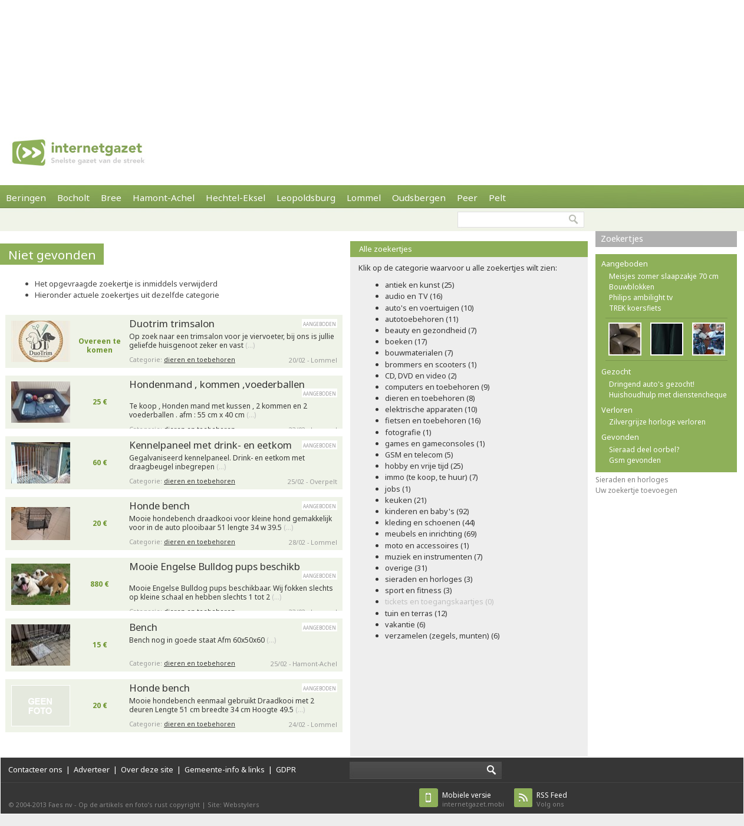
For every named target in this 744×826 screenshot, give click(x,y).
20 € (100, 523)
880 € (99, 584)
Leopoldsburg (305, 197)
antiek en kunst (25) (420, 284)
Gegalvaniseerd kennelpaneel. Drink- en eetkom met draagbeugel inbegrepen (217, 462)
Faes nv (60, 804)
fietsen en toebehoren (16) (433, 420)
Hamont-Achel (164, 197)
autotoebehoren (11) (422, 319)
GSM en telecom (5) (419, 454)
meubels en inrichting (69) (431, 533)
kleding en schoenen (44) (430, 522)
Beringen (26, 197)
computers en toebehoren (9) (437, 386)
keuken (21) (406, 500)
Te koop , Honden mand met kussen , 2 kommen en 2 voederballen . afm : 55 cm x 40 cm (218, 411)
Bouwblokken (631, 287)
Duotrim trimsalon (172, 323)
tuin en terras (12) (416, 613)
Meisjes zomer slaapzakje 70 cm (664, 276)
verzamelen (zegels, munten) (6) (442, 635)
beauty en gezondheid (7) (431, 330)
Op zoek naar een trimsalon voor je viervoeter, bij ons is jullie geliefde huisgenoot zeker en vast (231, 341)
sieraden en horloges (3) (429, 579)
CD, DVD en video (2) (421, 375)
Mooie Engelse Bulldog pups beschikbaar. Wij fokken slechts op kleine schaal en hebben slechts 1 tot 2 (231, 593)
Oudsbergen (419, 197)
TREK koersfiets (635, 308)
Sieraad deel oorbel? (644, 450)
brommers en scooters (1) (431, 364)
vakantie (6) (405, 624)
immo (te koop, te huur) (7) (431, 477)
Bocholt (73, 197)
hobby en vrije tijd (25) (424, 465)
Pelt (497, 197)
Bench (143, 627)
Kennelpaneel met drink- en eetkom (210, 445)
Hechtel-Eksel (235, 197)
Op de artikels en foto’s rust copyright (139, 804)
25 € (100, 402)
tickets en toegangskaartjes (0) (439, 601)
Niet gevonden (52, 254)
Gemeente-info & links (225, 769)
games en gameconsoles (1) (435, 443)
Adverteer (92, 769)
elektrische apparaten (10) (431, 409)
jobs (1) (398, 488)
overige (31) (406, 567)
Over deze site (147, 769)
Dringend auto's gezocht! (651, 384)
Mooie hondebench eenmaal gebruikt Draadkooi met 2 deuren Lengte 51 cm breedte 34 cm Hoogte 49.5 (221, 705)
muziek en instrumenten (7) (434, 556)
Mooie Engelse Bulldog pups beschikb (214, 566)
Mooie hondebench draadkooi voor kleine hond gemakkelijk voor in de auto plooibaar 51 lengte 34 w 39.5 (230, 523)
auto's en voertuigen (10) (429, 307)
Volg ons (551, 799)
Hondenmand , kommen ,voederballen (217, 384)
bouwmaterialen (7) (419, 352)
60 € (100, 463)
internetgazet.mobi (473, 799)
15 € (100, 645)
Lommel (364, 197)
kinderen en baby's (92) (427, 511)
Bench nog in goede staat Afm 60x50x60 (202, 640)
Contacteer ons (35, 769)
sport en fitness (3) (418, 590)
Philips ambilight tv (641, 297)
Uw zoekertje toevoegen (636, 490)
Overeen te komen (99, 345)
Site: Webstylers (233, 804)
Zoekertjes (622, 238)
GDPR (286, 769)
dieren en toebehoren (199, 359)
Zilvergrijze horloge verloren (657, 422)
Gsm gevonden (635, 460)
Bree (111, 197)
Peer (467, 197)
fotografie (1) (408, 432)
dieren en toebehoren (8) (430, 398)
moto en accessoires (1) (427, 545)
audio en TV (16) (414, 296)
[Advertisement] (153, 59)
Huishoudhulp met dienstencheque (668, 395)
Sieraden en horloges (632, 480)
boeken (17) (406, 341)
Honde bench (159, 505)
